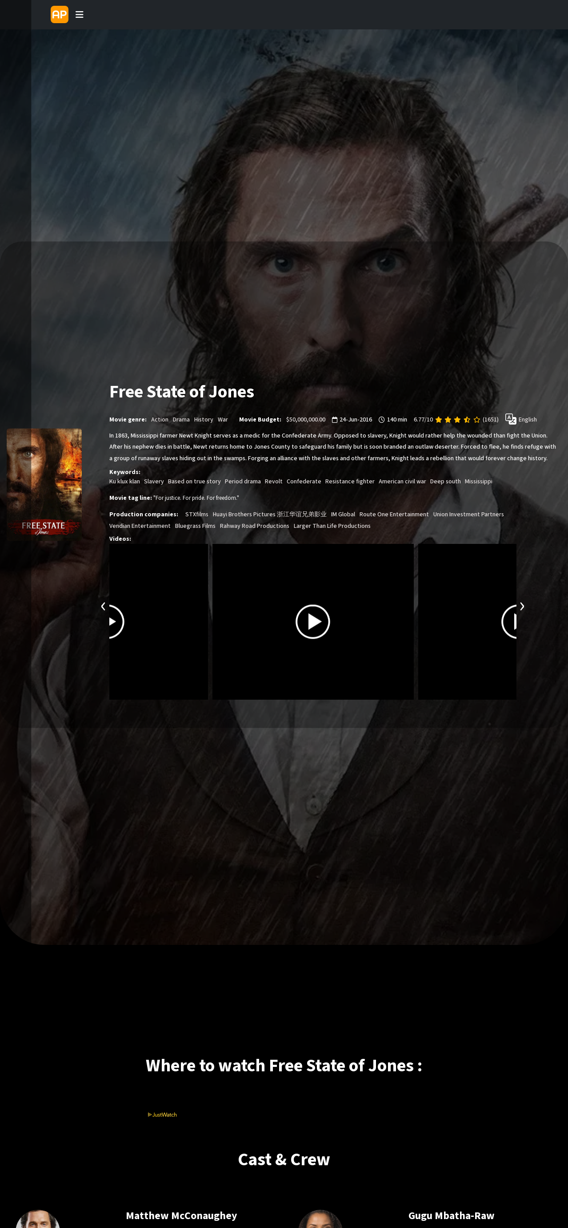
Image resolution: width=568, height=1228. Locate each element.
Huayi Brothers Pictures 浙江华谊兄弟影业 (270, 514)
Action (159, 419)
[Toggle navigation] (79, 15)
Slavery (154, 481)
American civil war (402, 481)
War (223, 419)
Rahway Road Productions (254, 526)
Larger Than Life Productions (332, 526)
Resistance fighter (350, 481)
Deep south (445, 481)
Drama (181, 419)
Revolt (274, 481)
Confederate (304, 481)
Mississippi (478, 481)
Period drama (243, 481)
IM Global (343, 514)
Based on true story (194, 481)
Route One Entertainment (394, 514)
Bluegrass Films (195, 526)
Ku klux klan (124, 481)
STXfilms (196, 514)
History (203, 419)
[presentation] (103, 605)
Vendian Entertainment (140, 526)
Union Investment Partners (468, 514)
